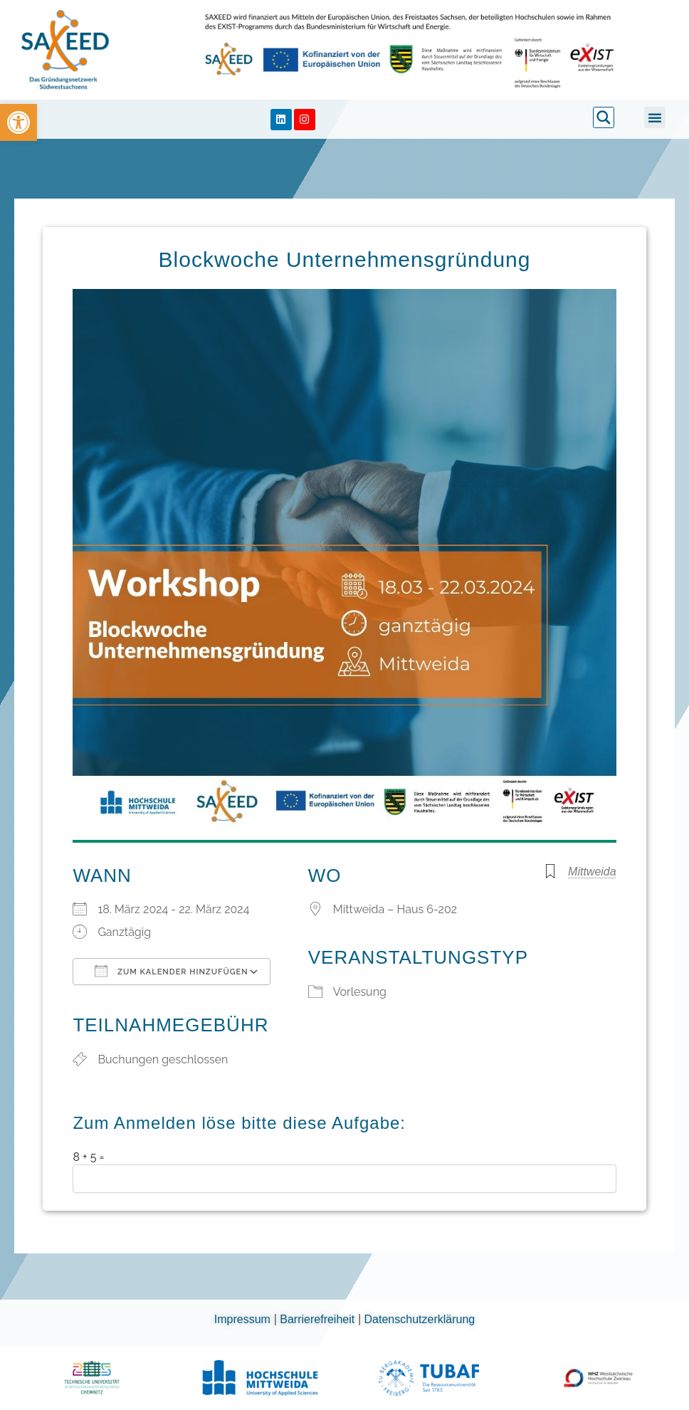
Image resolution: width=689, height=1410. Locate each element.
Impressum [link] (244, 1319)
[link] (18, 122)
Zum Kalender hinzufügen (171, 970)
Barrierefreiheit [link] (318, 1319)
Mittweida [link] (592, 872)
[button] (655, 117)
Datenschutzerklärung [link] (419, 1319)
